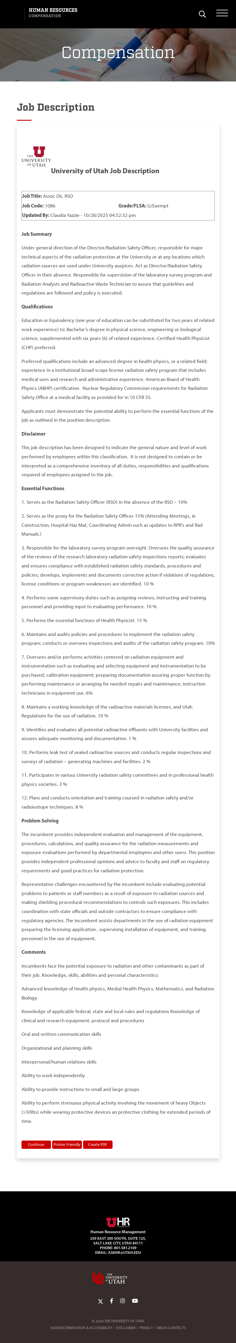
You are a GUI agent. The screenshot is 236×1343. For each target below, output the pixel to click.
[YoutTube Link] (135, 1301)
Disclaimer (126, 1328)
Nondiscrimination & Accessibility (81, 1328)
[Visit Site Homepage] (118, 1221)
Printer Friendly (67, 1144)
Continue (36, 1144)
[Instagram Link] (122, 1301)
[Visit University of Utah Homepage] (14, 14)
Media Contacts (171, 1328)
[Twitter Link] (100, 1301)
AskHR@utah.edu (124, 1252)
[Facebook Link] (111, 1301)
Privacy (146, 1328)
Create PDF (97, 1144)
